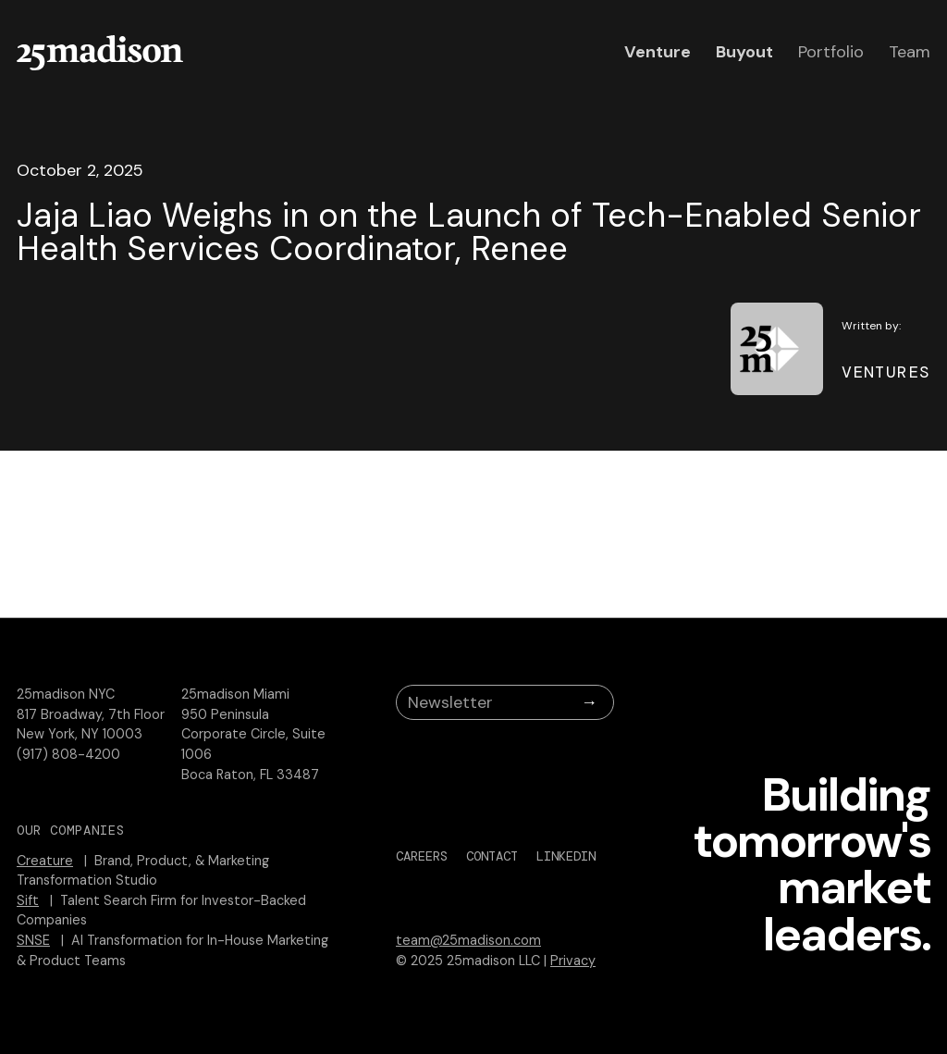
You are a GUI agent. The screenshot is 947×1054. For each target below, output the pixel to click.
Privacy (573, 960)
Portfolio (831, 52)
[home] (100, 52)
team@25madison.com (468, 940)
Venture (657, 52)
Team (909, 52)
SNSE (33, 940)
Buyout (744, 52)
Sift (28, 900)
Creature (45, 860)
